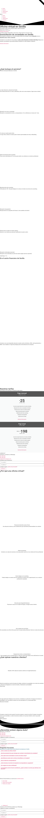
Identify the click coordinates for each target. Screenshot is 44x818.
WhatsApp (20, 806)
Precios (4, 10)
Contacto (4, 12)
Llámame (3, 468)
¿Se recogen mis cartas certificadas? (9, 765)
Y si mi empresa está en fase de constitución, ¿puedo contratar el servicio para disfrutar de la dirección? (21, 768)
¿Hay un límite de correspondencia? (8, 760)
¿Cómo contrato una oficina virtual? (8, 750)
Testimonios (5, 11)
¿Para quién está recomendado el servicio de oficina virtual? (14, 755)
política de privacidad (12, 466)
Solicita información (22, 419)
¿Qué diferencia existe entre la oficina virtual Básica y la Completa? (15, 758)
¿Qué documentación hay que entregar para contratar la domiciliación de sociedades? (19, 753)
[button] (22, 14)
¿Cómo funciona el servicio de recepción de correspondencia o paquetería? (17, 763)
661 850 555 (8, 806)
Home (3, 8)
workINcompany (20, 778)
